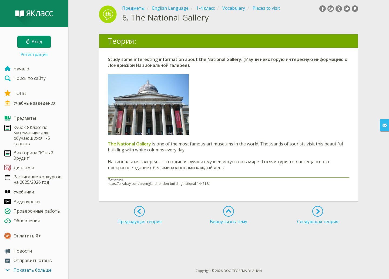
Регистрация (34, 54)
